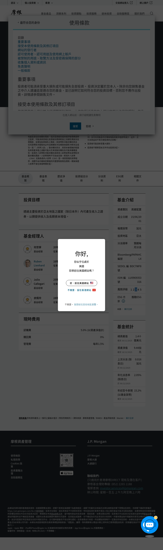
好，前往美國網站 (81, 283)
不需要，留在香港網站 (82, 290)
